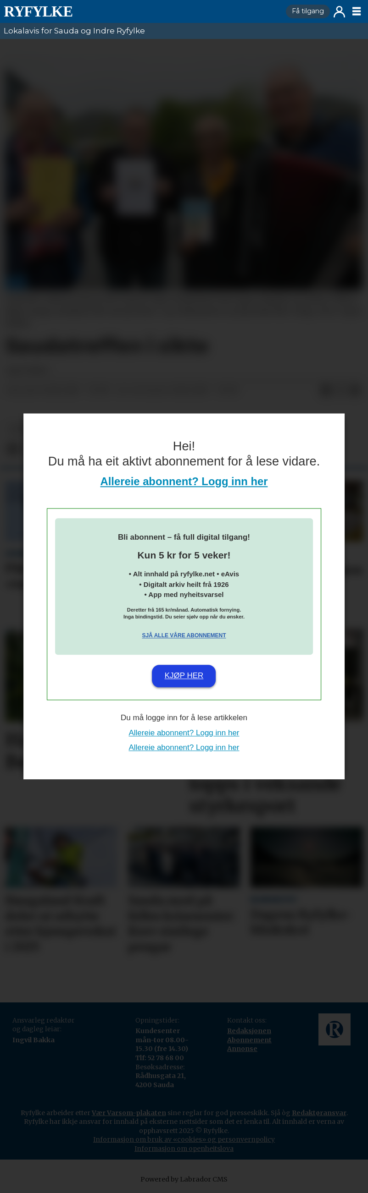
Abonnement (249, 1040)
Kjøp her (184, 675)
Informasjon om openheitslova (184, 1148)
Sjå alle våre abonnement (184, 635)
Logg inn (339, 11)
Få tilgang (308, 11)
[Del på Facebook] (326, 391)
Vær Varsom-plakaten (129, 1113)
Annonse (242, 1049)
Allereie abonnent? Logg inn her (184, 482)
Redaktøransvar (319, 1113)
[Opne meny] (356, 11)
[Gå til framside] (38, 11)
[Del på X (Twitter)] (340, 391)
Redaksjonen (249, 1031)
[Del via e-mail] (355, 391)
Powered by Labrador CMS (184, 1179)
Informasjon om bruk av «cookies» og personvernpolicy (184, 1139)
